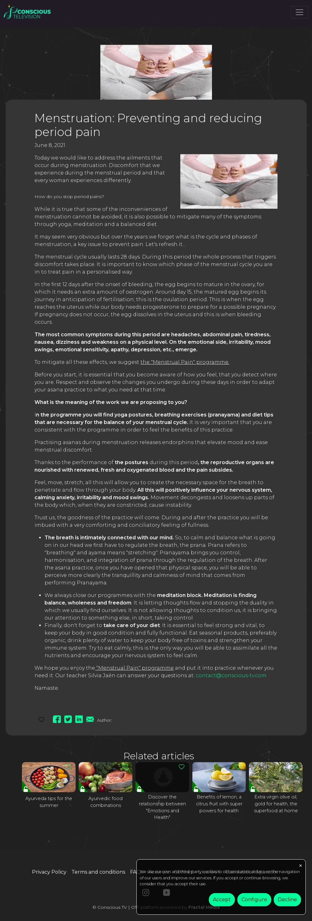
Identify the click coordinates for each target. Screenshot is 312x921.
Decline (287, 900)
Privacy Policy (49, 872)
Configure (254, 900)
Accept (222, 900)
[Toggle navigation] (299, 12)
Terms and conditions (98, 872)
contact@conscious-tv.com (231, 675)
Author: (104, 720)
